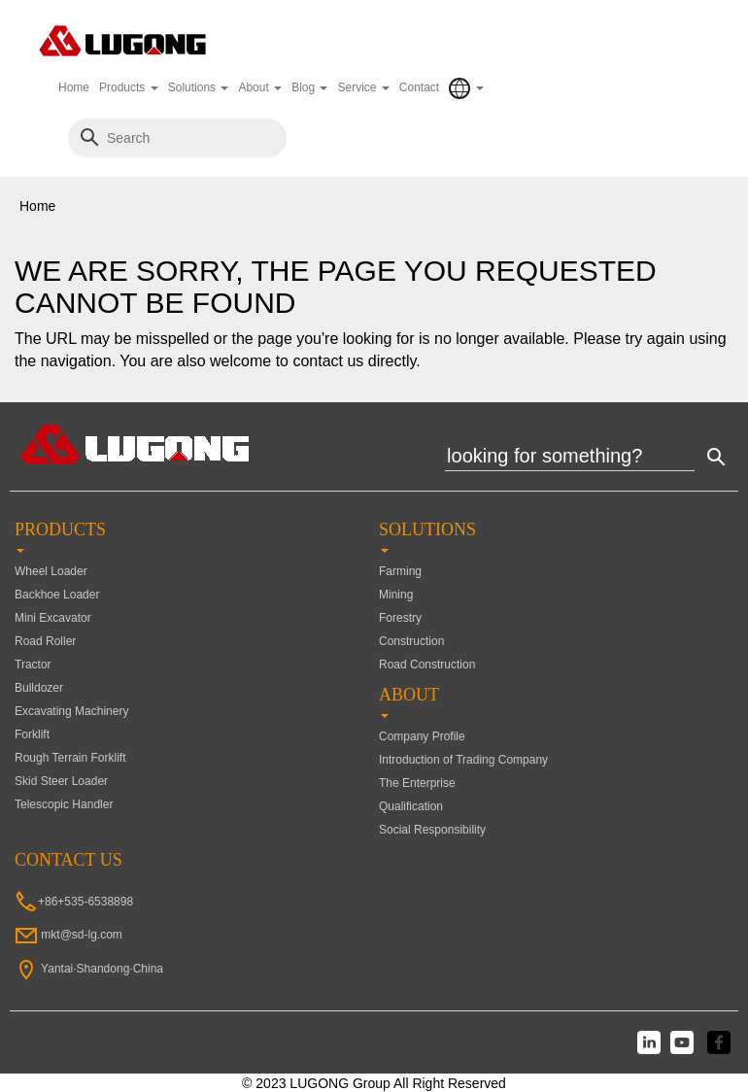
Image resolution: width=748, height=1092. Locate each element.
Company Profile (422, 736)
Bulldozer (39, 688)
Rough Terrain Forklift (70, 758)
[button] (466, 88)
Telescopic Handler (64, 804)
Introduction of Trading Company (463, 760)
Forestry (400, 618)
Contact (419, 87)
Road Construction (427, 664)
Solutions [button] (198, 87)
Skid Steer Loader (61, 781)
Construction (411, 641)
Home (73, 87)
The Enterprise (417, 783)
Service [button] (363, 87)
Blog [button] (309, 87)
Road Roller (45, 641)
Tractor (33, 664)
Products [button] (128, 87)
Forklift (32, 734)
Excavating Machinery (71, 711)
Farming (400, 571)
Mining (396, 594)
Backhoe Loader (57, 594)
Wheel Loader (51, 571)
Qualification (411, 806)
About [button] (260, 87)
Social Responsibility (432, 829)
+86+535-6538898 (85, 901)
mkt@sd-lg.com (81, 934)
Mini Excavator (53, 618)
